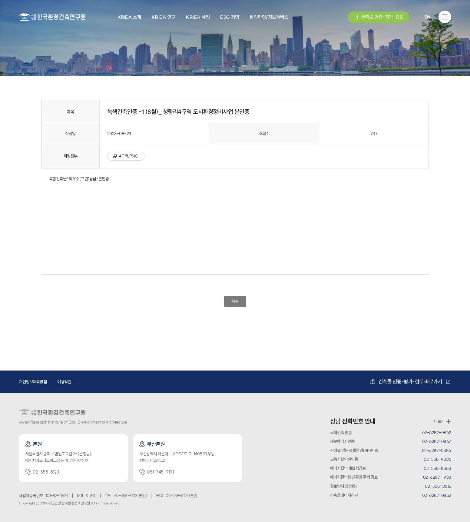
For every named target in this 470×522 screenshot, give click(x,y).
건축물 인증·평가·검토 (378, 17)
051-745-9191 (156, 472)
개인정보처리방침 (33, 381)
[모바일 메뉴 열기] (445, 17)
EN (427, 17)
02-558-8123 (42, 472)
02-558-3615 (438, 486)
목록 (234, 301)
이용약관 (64, 381)
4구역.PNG (128, 156)
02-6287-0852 (436, 495)
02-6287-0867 (436, 441)
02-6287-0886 (436, 450)
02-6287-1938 (437, 477)
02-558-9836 (437, 459)
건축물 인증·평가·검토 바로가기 (406, 381)
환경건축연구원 (52, 16)
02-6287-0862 (436, 432)
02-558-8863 (437, 468)
